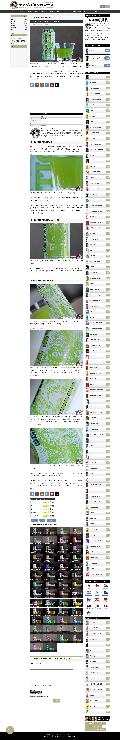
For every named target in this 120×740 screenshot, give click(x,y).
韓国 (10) (97, 594)
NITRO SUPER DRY (36, 151)
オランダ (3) (105, 588)
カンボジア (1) (105, 594)
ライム (47, 123)
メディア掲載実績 (57, 735)
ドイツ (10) (105, 601)
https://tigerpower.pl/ (16, 38)
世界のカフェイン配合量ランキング (27, 11)
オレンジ (43, 123)
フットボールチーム (94, 726)
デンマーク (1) (97, 601)
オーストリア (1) (89, 594)
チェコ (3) (89, 601)
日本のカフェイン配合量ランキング (49, 11)
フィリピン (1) (97, 608)
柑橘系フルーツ (53, 123)
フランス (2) (105, 608)
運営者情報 (49, 735)
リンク (64, 735)
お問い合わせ (70, 735)
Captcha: (32, 692)
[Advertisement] (56, 100)
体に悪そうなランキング (90, 11)
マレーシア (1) (89, 615)
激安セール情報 (77, 11)
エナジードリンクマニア (61, 736)
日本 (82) (89, 588)
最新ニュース (66, 11)
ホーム (13, 11)
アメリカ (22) (97, 588)
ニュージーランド (89, 608)
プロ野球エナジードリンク (96, 723)
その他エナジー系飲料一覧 (96, 729)
